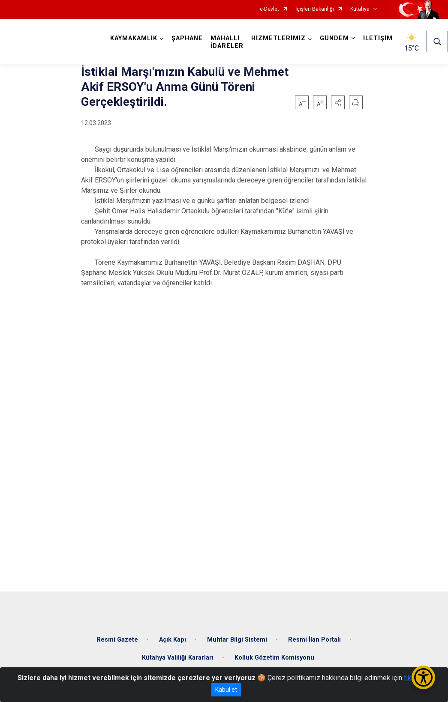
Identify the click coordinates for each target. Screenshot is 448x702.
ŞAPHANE (187, 38)
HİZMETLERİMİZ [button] (278, 38)
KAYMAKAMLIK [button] (133, 38)
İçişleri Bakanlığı (314, 9)
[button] (338, 102)
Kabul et (226, 689)
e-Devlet (269, 9)
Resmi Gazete (117, 639)
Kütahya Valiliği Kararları (177, 657)
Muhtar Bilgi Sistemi (237, 639)
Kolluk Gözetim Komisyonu (274, 657)
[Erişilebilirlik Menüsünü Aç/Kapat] (423, 677)
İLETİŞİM (378, 38)
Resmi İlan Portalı (314, 639)
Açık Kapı (172, 639)
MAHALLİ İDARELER (227, 42)
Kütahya (360, 9)
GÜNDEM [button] (334, 38)
